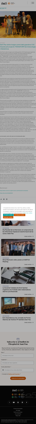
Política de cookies (27, 213)
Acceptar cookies (8, 215)
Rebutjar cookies (8, 217)
